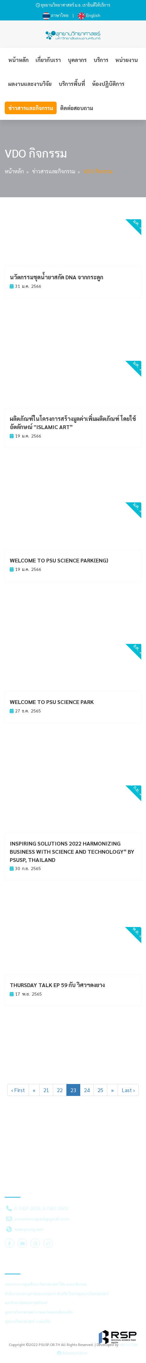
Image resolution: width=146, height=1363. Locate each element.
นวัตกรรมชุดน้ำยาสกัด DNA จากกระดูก (56, 277)
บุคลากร (77, 59)
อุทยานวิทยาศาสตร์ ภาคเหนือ (28, 1321)
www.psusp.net (29, 1229)
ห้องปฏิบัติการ (108, 83)
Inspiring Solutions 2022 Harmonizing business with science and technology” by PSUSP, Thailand (72, 851)
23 (73, 1089)
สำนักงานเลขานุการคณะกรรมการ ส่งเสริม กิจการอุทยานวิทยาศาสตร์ (56, 1293)
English (89, 15)
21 (46, 1089)
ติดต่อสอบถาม (76, 107)
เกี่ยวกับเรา (48, 59)
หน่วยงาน (126, 59)
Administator (72, 1352)
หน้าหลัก (18, 59)
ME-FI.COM (129, 1344)
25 (100, 1089)
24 (87, 1089)
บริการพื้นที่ (72, 83)
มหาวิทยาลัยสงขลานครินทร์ (26, 1302)
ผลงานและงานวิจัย (30, 83)
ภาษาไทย (55, 15)
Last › (128, 1089)
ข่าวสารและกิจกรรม (30, 107)
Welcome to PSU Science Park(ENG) (59, 560)
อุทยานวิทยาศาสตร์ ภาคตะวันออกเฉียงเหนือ (39, 1312)
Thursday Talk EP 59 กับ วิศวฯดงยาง (57, 984)
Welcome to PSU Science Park (52, 701)
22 (60, 1089)
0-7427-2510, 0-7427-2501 (41, 1208)
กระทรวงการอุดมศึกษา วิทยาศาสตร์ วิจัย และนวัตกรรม (46, 1284)
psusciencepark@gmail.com (41, 1218)
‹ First (18, 1089)
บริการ (100, 59)
